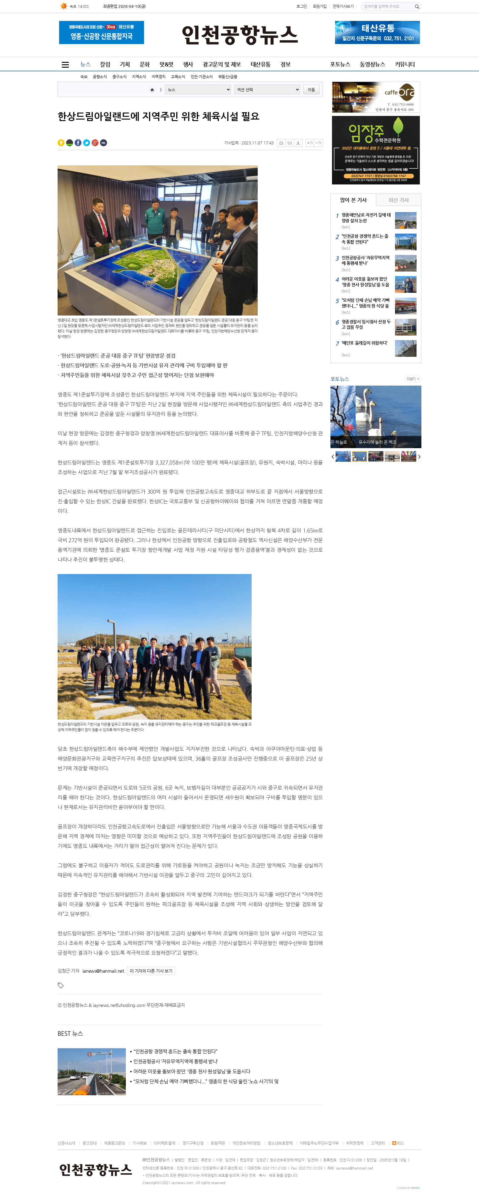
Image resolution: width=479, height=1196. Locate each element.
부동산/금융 (227, 76)
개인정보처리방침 (246, 1143)
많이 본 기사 (353, 200)
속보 (83, 76)
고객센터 (378, 1143)
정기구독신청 (193, 1143)
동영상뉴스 (372, 64)
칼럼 (105, 64)
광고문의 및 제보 (222, 64)
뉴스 (85, 64)
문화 (145, 64)
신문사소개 (66, 1143)
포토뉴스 (340, 64)
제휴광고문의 (114, 1143)
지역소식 (139, 76)
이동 (311, 89)
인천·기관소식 (202, 76)
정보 (285, 64)
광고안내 (89, 1143)
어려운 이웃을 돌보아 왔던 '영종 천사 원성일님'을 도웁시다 (191, 1071)
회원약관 (218, 1143)
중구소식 (119, 76)
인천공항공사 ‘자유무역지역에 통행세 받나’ (175, 1061)
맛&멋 (166, 64)
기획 (125, 64)
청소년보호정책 (280, 1143)
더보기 (411, 379)
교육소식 (178, 76)
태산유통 (261, 64)
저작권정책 (354, 1143)
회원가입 (320, 6)
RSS (398, 1143)
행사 (188, 64)
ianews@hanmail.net (103, 970)
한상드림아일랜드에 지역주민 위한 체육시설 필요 (159, 116)
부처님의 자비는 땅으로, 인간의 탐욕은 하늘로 (373, 442)
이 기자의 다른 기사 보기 (151, 971)
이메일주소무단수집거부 (319, 1143)
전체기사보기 (343, 6)
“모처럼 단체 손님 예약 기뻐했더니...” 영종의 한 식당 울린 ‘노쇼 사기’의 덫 (206, 1081)
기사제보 (139, 1143)
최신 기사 (398, 200)
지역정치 (159, 76)
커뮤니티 (405, 64)
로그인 (301, 6)
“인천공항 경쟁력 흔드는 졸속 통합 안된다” (175, 1051)
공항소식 (100, 76)
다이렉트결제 (164, 1143)
